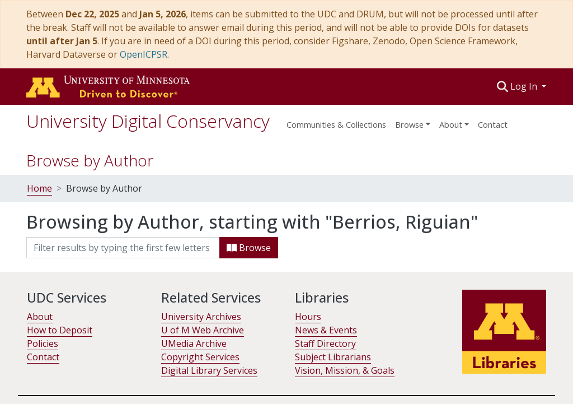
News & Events (326, 330)
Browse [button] (409, 124)
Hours (308, 316)
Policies (42, 343)
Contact (493, 124)
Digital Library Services (209, 370)
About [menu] (450, 124)
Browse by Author (89, 160)
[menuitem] (412, 121)
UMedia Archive (194, 343)
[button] (503, 86)
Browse (249, 248)
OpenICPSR (143, 54)
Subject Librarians (333, 357)
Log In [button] (524, 86)
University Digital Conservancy (148, 121)
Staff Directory (325, 343)
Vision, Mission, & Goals (344, 370)
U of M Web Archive (202, 330)
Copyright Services (200, 357)
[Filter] (123, 247)
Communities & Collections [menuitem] (336, 124)
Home (39, 188)
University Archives (201, 316)
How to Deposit (59, 330)
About (40, 316)
